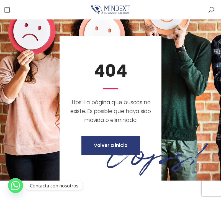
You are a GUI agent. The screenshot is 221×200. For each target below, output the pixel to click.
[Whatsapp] (15, 185)
